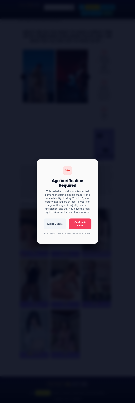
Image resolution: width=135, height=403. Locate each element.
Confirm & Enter (80, 224)
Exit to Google (55, 223)
